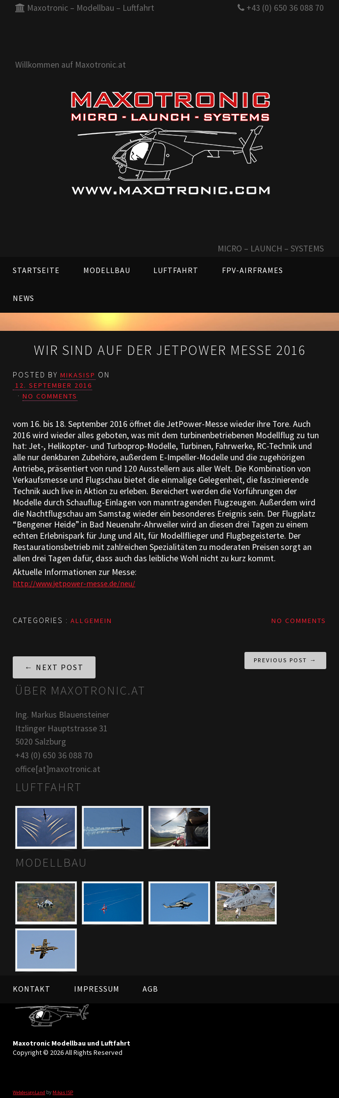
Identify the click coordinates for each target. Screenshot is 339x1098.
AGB (150, 983)
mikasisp (80, 370)
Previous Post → (285, 654)
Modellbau (106, 270)
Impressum (97, 983)
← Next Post (54, 661)
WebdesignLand (31, 1085)
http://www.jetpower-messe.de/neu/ (79, 577)
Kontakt (31, 983)
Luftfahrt (175, 270)
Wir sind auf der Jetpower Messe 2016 (169, 348)
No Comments (54, 391)
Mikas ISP (67, 1085)
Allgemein (95, 614)
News (23, 298)
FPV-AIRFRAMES (252, 270)
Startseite (36, 270)
